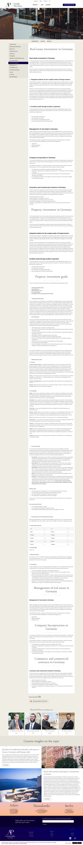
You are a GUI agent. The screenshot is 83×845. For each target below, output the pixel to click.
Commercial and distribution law (17, 58)
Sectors (43, 41)
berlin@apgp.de (69, 812)
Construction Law (13, 51)
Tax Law (11, 72)
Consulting (31, 832)
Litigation (12, 74)
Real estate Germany (14, 62)
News (41, 1)
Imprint (72, 833)
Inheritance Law (13, 65)
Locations (31, 836)
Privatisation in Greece (14, 69)
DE (49, 1)
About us (36, 1)
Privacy (72, 835)
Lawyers (31, 834)
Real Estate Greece (14, 60)
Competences (35, 41)
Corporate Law (13, 44)
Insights (49, 41)
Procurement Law (13, 67)
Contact (45, 1)
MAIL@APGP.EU (13, 813)
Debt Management (13, 76)
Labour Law (12, 53)
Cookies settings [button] (68, 843)
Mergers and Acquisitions (15, 46)
